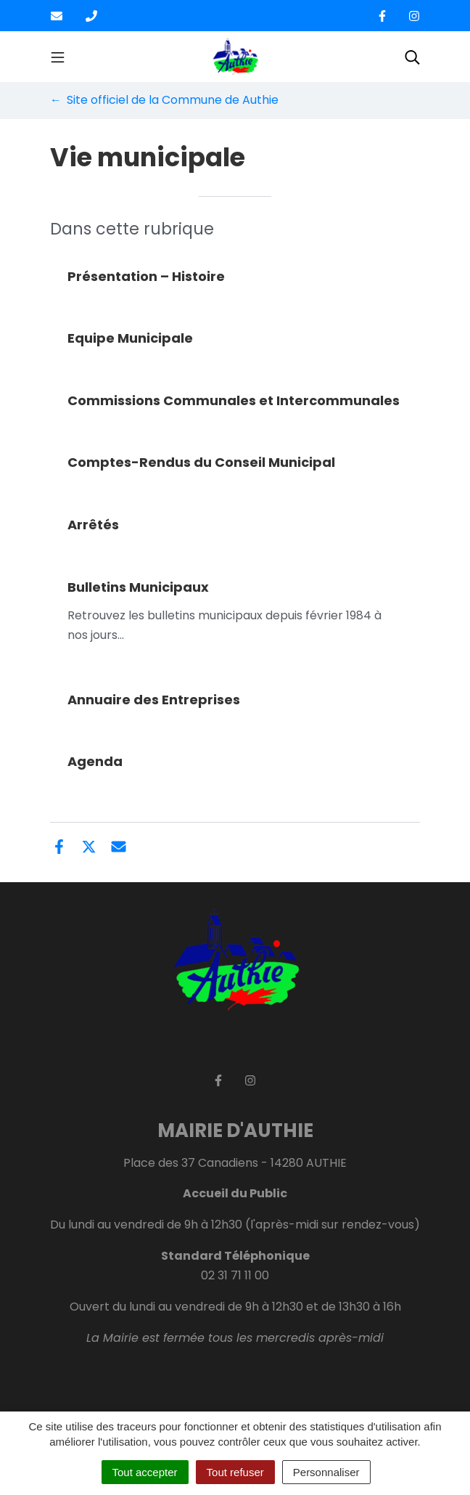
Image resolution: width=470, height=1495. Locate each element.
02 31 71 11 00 (235, 1275)
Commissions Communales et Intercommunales (233, 400)
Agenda (95, 761)
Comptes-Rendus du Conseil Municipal (201, 462)
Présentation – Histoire (146, 276)
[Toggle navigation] (57, 57)
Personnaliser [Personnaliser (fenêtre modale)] (326, 1472)
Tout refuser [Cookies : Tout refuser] (235, 1472)
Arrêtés (93, 525)
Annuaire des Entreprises (153, 700)
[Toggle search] (412, 57)
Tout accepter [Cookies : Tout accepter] (145, 1472)
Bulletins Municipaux (138, 587)
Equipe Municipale (130, 338)
